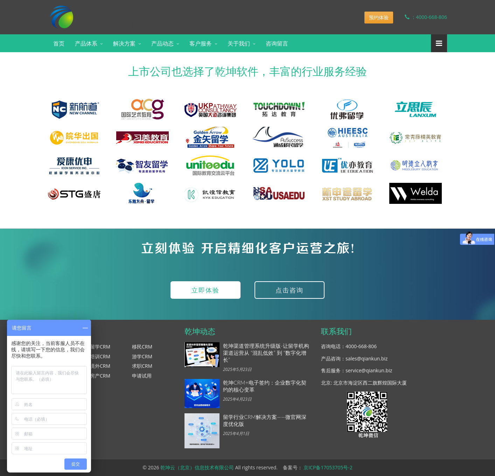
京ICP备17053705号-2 (328, 467)
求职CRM (142, 366)
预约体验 (379, 17)
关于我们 (239, 43)
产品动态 (162, 43)
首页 (58, 43)
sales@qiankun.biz (367, 358)
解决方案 (124, 43)
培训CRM (100, 356)
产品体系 (86, 43)
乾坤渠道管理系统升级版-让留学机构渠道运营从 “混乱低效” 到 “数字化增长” (266, 353)
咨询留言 (277, 43)
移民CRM (142, 346)
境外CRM (100, 366)
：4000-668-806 (420, 17)
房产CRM (100, 375)
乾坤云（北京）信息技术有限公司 (197, 467)
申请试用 (142, 375)
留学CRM (100, 346)
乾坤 (103, 12)
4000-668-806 (361, 346)
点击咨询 (290, 290)
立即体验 (205, 290)
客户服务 (200, 43)
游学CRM (142, 356)
